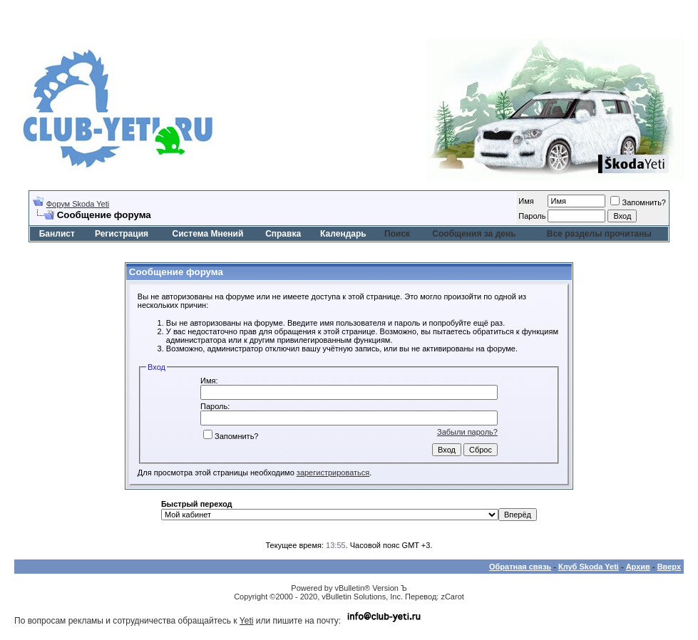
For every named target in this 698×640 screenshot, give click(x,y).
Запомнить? (638, 202)
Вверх (669, 566)
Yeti (247, 621)
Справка (283, 234)
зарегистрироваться (333, 472)
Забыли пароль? (467, 432)
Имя (525, 201)
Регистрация (121, 234)
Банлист (57, 234)
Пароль (531, 216)
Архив (638, 566)
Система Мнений (208, 234)
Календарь (343, 234)
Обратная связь (520, 566)
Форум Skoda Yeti (77, 204)
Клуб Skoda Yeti (588, 566)
